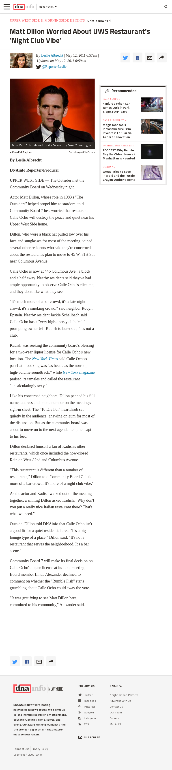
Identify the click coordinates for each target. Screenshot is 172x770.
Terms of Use (21, 749)
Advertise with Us (120, 701)
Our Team (116, 712)
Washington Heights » (118, 145)
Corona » (109, 167)
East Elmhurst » (114, 120)
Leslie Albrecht (52, 55)
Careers (114, 718)
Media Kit (115, 724)
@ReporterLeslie (54, 66)
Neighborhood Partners (124, 695)
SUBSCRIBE (89, 737)
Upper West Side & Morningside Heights (47, 20)
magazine (79, 372)
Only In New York (99, 20)
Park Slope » (111, 99)
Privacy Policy (40, 749)
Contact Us (116, 706)
